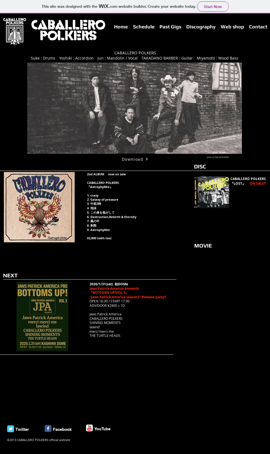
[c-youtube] (89, 428)
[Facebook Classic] (48, 428)
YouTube (102, 428)
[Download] (135, 159)
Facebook (62, 429)
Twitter (22, 429)
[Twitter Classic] (10, 428)
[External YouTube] (232, 283)
